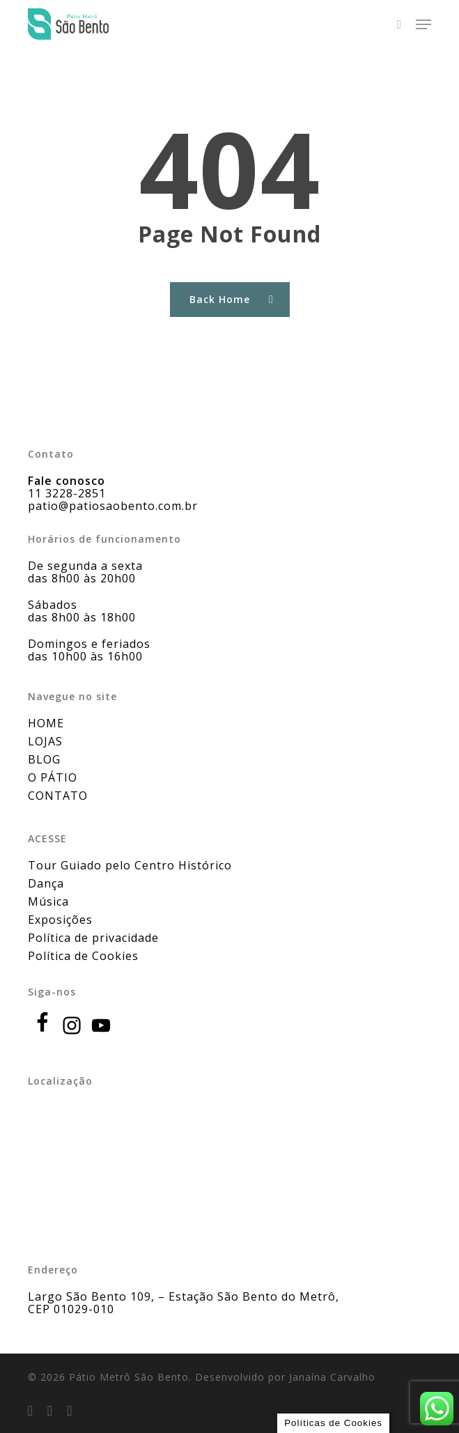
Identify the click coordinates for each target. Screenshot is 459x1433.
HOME (46, 723)
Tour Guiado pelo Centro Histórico (130, 865)
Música (48, 901)
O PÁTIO (52, 777)
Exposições (60, 919)
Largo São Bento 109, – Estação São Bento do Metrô (182, 1296)
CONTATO (58, 795)
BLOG (44, 759)
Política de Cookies (83, 956)
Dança (46, 883)
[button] (423, 24)
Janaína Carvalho (332, 1377)
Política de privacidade (93, 937)
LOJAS (45, 741)
